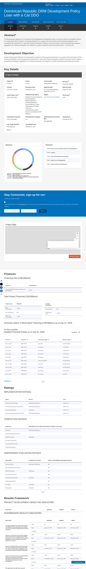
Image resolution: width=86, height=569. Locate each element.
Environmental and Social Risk (51, 118)
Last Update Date (30, 124)
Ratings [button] (48, 27)
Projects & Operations (17, 4)
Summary (10, 22)
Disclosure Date (30, 87)
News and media (48, 22)
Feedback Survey (78, 562)
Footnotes (7, 381)
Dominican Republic (12, 89)
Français (57, 5)
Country (9, 87)
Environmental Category (32, 117)
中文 (71, 5)
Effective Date (67, 87)
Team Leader (48, 81)
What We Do (7, 4)
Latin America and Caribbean (52, 97)
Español (52, 5)
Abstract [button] (10, 27)
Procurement (23, 22)
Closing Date (66, 117)
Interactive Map (74, 256)
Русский (67, 5)
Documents (35, 22)
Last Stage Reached (13, 124)
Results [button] (61, 27)
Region (46, 94)
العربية (62, 5)
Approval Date (48, 87)
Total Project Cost (13, 95)
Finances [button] (36, 27)
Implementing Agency (32, 94)
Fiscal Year (66, 95)
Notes (9, 130)
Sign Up (43, 211)
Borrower (66, 81)
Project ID (10, 81)
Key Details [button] (23, 27)
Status (27, 81)
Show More (69, 45)
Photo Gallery (61, 22)
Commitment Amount (13, 117)
